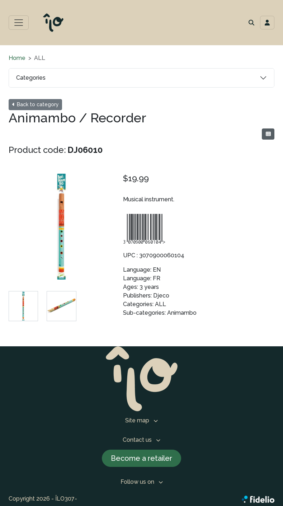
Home (17, 58)
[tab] (23, 306)
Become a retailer (141, 458)
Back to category (35, 104)
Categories (31, 77)
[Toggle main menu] (19, 22)
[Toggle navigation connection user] (267, 22)
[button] (251, 23)
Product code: (37, 150)
